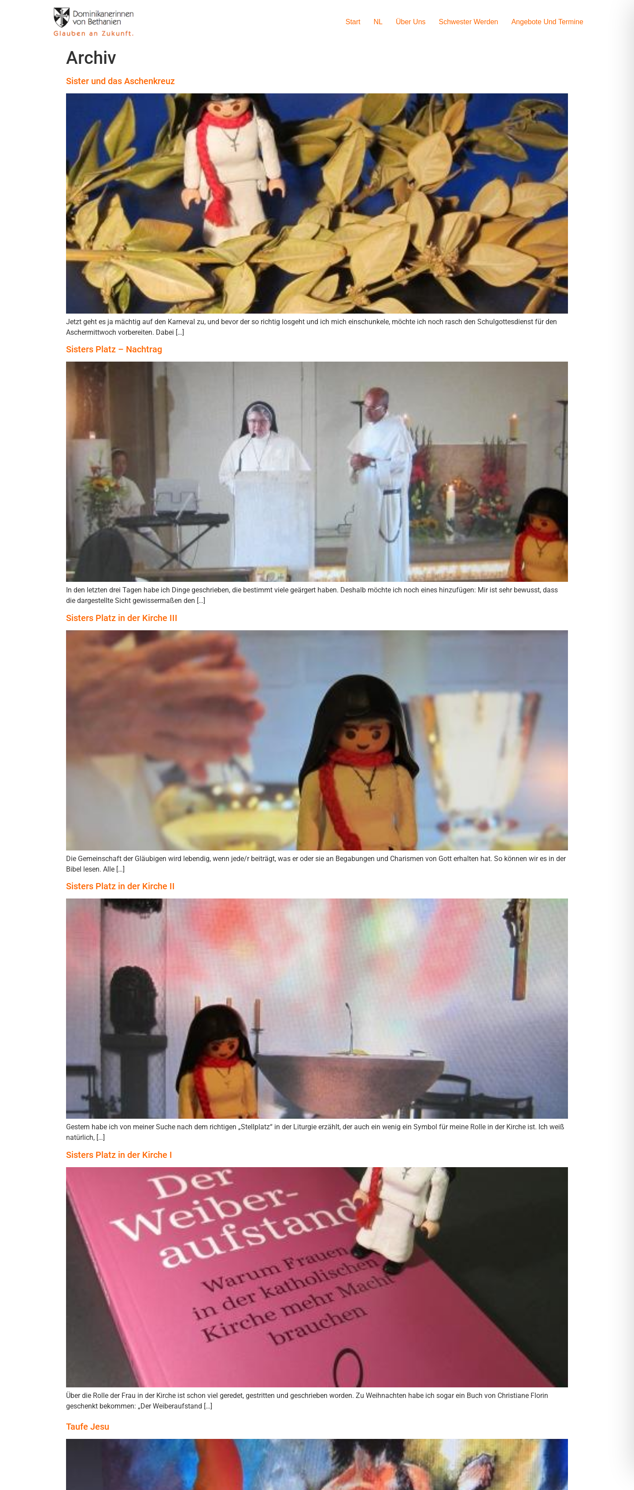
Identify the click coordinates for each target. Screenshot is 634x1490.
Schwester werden (468, 22)
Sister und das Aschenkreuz (120, 81)
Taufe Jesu (87, 1426)
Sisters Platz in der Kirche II (120, 886)
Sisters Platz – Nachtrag (114, 349)
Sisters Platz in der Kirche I (119, 1155)
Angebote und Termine (547, 22)
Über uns (411, 22)
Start (353, 22)
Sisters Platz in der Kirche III (121, 618)
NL (378, 22)
